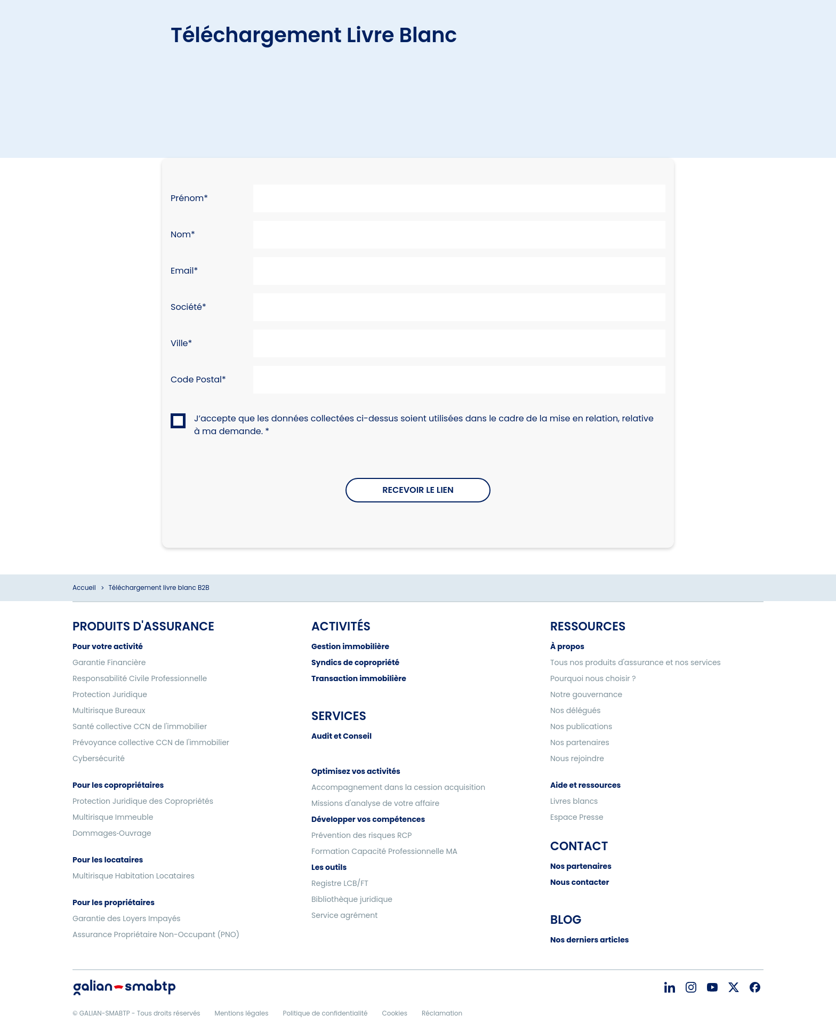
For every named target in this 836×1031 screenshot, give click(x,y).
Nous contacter (579, 882)
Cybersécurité (99, 758)
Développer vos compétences (368, 819)
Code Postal (196, 379)
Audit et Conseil (341, 736)
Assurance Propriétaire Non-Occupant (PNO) (156, 934)
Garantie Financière (109, 662)
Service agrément (344, 915)
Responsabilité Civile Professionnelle (140, 678)
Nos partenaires (579, 742)
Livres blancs (574, 801)
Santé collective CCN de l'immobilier (140, 726)
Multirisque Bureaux (109, 710)
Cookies (394, 1013)
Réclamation (442, 1013)
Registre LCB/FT (339, 883)
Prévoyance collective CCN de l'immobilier (151, 742)
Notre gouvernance (586, 694)
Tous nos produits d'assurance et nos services (635, 662)
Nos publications (581, 726)
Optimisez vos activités (355, 771)
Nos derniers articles (589, 940)
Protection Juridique (110, 694)
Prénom (187, 198)
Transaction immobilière (358, 678)
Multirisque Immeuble (113, 817)
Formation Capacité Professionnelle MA (384, 851)
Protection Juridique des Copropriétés (143, 801)
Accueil (84, 587)
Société (186, 307)
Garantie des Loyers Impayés (127, 918)
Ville (179, 343)
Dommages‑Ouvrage (112, 833)
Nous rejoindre (577, 758)
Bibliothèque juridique (351, 899)
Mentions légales (242, 1013)
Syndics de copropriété (355, 662)
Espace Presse (577, 817)
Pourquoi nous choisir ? (593, 678)
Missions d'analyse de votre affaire (375, 803)
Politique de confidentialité (325, 1013)
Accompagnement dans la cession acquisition (398, 787)
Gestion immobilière (350, 646)
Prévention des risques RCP (361, 835)
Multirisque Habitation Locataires (134, 876)
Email (182, 271)
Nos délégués (575, 710)
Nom (181, 234)
